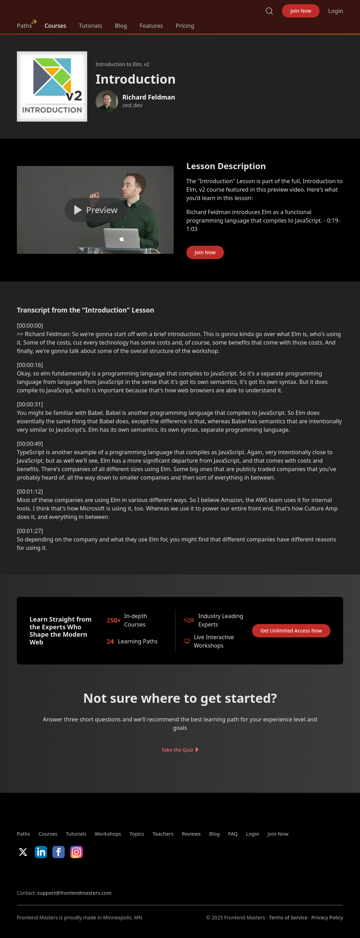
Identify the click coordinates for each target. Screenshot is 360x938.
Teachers (163, 833)
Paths (24, 26)
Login (335, 11)
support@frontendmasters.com (74, 892)
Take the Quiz (177, 749)
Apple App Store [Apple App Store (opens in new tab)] (38, 874)
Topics (136, 833)
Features (151, 26)
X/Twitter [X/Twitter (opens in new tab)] (23, 852)
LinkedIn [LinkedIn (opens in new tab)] (41, 852)
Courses (55, 26)
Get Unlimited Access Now (291, 630)
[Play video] (95, 210)
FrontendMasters (54, 9)
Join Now (300, 10)
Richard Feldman (148, 97)
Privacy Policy (327, 917)
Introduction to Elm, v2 (122, 64)
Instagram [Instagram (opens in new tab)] (76, 852)
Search (269, 11)
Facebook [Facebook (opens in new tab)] (58, 852)
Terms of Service (288, 917)
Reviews (191, 833)
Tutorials (90, 26)
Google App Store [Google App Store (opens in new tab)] (88, 874)
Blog (121, 26)
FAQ (233, 833)
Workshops (108, 833)
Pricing (185, 26)
